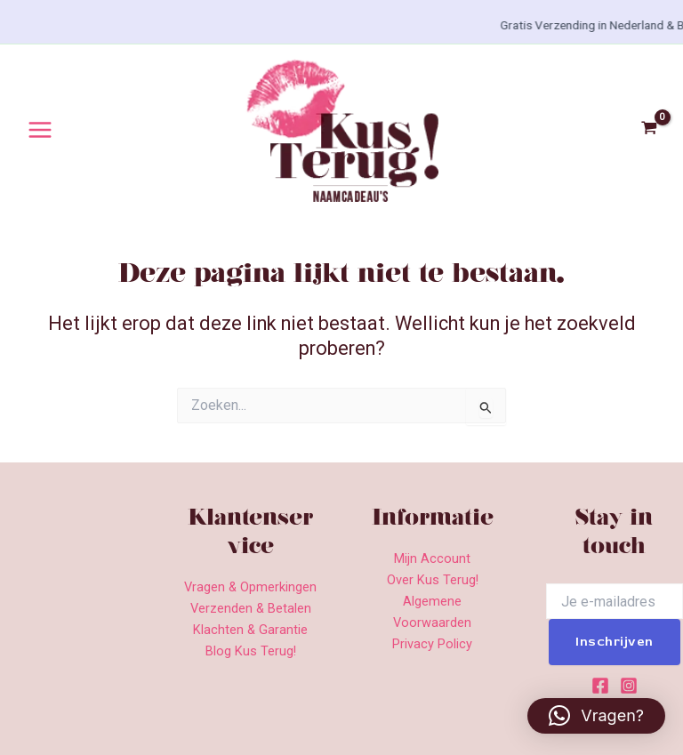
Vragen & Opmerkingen (250, 587)
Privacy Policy (432, 644)
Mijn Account (432, 558)
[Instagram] (629, 686)
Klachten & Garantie (250, 630)
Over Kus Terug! (432, 580)
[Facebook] (600, 686)
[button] (596, 716)
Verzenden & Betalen (250, 608)
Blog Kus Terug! (250, 651)
